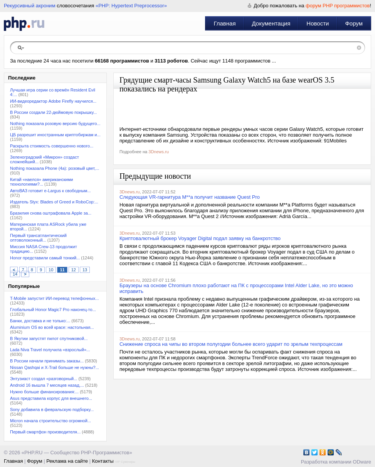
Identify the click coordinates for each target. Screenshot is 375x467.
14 (15, 274)
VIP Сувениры (125, 462)
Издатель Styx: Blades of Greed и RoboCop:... (54, 202)
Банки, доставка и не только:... (40, 320)
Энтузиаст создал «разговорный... (43, 378)
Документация (271, 23)
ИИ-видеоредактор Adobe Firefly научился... (53, 101)
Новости (317, 23)
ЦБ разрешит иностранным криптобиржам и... (55, 134)
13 (84, 269)
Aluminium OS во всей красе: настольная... (52, 327)
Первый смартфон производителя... (45, 432)
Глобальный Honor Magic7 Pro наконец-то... (53, 309)
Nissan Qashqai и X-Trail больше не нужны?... (54, 367)
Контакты (103, 461)
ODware (362, 462)
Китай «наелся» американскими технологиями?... (41, 181)
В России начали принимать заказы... (47, 361)
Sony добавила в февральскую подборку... (52, 409)
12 (73, 269)
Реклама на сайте (67, 461)
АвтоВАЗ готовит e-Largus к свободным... (50, 190)
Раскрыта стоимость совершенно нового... (51, 146)
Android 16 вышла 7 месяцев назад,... (47, 385)
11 (62, 269)
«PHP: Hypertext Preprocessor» (131, 5)
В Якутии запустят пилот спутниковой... (48, 338)
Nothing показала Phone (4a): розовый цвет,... (54, 168)
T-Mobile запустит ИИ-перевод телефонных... (54, 298)
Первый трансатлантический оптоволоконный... (38, 237)
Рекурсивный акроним (29, 5)
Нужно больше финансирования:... (44, 391)
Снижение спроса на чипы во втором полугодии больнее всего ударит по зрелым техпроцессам (230, 344)
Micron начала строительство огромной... (50, 420)
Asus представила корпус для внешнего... (51, 398)
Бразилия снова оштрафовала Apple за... (50, 213)
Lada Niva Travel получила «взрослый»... (50, 349)
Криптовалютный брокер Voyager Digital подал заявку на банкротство (200, 238)
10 (51, 269)
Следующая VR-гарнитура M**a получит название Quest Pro (189, 197)
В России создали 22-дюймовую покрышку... (53, 112)
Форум (354, 23)
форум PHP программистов (338, 5)
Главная (224, 23)
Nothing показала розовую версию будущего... (55, 123)
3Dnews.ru (158, 151)
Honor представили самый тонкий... (45, 257)
